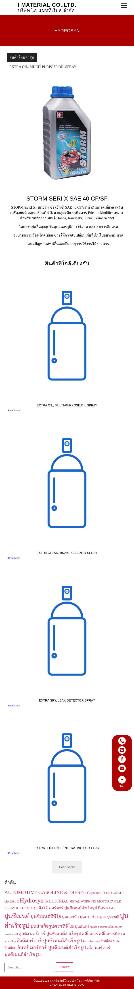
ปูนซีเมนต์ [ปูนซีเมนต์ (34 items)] (17, 916)
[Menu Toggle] (124, 5)
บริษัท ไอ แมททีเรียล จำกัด (46, 10)
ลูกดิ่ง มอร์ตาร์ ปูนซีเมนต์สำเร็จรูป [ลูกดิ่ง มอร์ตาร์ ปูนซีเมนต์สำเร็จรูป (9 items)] (50, 933)
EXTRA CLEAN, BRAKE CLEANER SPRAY (67, 553)
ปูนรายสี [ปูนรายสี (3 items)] (113, 917)
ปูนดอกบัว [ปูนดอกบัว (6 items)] (70, 917)
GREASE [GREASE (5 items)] (11, 901)
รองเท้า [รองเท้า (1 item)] (118, 927)
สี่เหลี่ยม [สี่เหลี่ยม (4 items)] (10, 948)
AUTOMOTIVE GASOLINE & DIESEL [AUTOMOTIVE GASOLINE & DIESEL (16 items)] (45, 892)
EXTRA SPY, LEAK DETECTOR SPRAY (67, 700)
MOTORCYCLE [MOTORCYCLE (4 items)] (109, 901)
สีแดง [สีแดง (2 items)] (116, 941)
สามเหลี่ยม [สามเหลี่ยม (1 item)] (10, 941)
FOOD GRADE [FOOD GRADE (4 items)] (113, 893)
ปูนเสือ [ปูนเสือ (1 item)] (93, 927)
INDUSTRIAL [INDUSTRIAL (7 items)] (56, 901)
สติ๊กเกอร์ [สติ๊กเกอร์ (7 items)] (90, 934)
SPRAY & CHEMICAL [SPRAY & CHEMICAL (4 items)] (21, 908)
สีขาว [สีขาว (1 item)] (86, 941)
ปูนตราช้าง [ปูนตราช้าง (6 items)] (89, 917)
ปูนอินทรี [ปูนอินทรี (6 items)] (82, 926)
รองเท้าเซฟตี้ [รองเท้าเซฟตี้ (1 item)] (11, 934)
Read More (14, 410)
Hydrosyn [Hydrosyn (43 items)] (32, 900)
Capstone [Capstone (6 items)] (94, 893)
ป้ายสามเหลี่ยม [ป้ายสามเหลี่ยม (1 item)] (106, 927)
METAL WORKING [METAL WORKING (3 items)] (82, 901)
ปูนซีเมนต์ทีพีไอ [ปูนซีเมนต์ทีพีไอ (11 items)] (46, 916)
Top (126, 786)
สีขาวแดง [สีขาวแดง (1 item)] (95, 941)
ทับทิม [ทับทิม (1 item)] (112, 908)
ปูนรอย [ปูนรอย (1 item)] (102, 917)
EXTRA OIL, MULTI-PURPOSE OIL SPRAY (42, 67)
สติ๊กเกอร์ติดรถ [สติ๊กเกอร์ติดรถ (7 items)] (112, 934)
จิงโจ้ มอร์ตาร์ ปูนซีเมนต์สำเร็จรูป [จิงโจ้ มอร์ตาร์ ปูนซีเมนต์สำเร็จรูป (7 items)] (68, 908)
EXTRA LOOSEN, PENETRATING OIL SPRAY (67, 848)
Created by (67, 984)
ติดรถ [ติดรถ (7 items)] (103, 908)
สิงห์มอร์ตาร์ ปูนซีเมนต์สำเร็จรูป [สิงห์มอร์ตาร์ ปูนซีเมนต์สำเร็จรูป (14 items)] (49, 940)
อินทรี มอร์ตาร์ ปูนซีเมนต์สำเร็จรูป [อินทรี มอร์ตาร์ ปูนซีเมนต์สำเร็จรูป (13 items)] (51, 947)
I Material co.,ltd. (47, 5)
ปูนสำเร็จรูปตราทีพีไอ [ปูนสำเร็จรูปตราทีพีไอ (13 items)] (52, 926)
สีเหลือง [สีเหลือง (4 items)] (106, 941)
